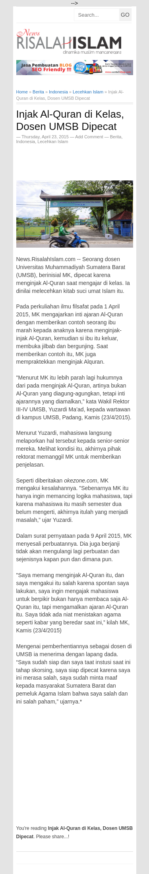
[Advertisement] (82, 160)
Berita (116, 136)
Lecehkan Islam (52, 141)
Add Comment (89, 136)
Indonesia (25, 141)
